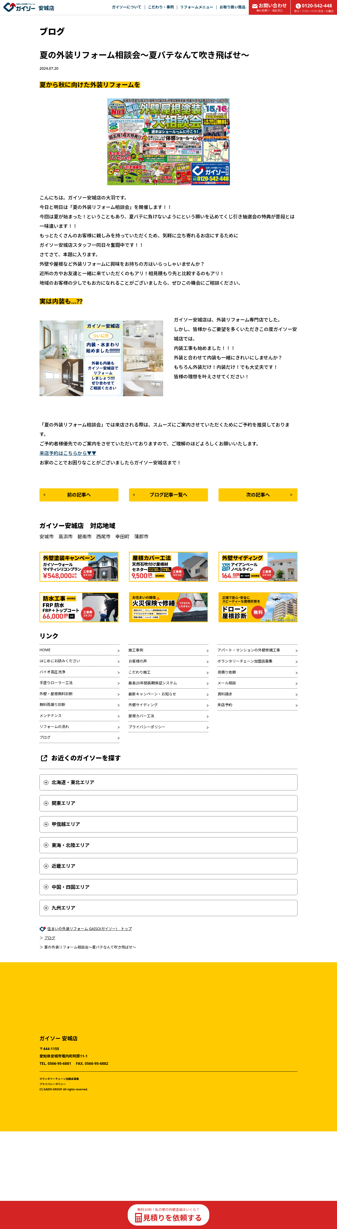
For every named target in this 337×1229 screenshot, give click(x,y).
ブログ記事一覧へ (160, 494)
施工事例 (135, 650)
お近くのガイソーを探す (80, 758)
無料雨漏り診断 (52, 704)
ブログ (45, 737)
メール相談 (226, 682)
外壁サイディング (143, 704)
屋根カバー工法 (141, 715)
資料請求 (224, 693)
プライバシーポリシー (146, 726)
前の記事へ (67, 494)
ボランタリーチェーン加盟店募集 (244, 661)
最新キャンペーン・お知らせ (152, 693)
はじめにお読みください (59, 660)
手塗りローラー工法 (56, 682)
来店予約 (224, 704)
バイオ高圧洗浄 (52, 671)
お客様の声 (137, 661)
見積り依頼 (226, 672)
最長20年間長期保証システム (152, 682)
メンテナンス (50, 715)
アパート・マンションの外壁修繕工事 (248, 650)
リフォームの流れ (54, 726)
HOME (45, 649)
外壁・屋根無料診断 (56, 693)
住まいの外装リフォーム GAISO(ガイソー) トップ (89, 928)
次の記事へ (269, 494)
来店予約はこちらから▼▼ (67, 453)
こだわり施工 (139, 672)
